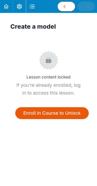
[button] (6, 6)
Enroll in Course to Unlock (52, 113)
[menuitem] (19, 6)
